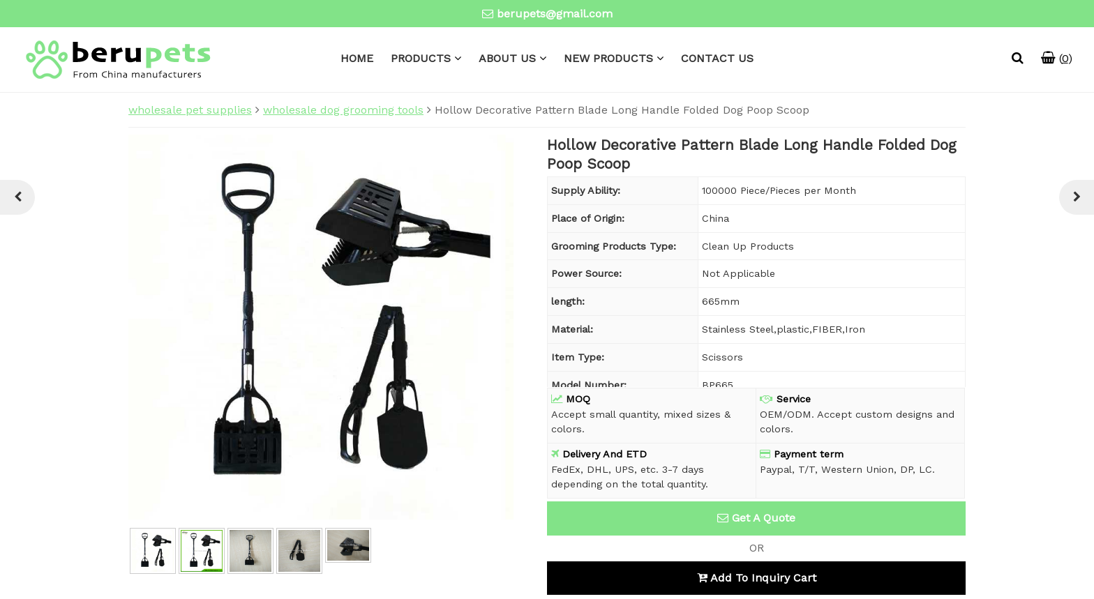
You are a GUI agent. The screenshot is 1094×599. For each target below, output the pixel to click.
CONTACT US (717, 58)
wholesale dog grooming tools (343, 109)
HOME (356, 58)
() (1056, 58)
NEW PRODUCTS (608, 58)
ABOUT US (507, 58)
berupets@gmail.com (555, 13)
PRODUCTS (421, 58)
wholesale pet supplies (190, 109)
